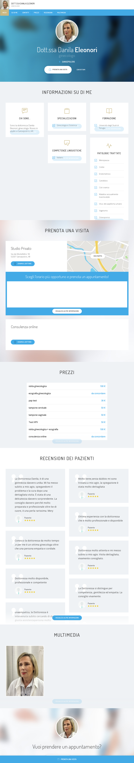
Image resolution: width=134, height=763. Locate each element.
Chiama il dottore (23, 263)
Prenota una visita (67, 759)
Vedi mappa (97, 256)
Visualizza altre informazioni (67, 618)
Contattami (81, 70)
